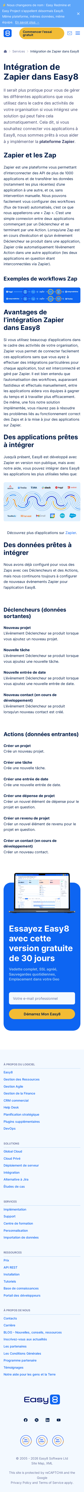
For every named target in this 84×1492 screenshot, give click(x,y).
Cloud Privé (12, 1158)
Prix (6, 1260)
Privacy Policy (21, 1482)
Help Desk (11, 1107)
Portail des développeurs (22, 1295)
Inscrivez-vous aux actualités (25, 1339)
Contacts (10, 1318)
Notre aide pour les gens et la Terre (30, 1374)
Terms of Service (51, 1482)
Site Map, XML (42, 1463)
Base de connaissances (21, 1288)
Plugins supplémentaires (22, 1121)
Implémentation (15, 1209)
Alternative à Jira (16, 1179)
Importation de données (21, 1237)
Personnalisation (16, 1230)
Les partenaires (15, 1346)
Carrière (9, 1325)
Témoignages (14, 1367)
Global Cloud (13, 1151)
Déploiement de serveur (21, 1165)
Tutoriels (10, 1281)
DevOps (10, 1128)
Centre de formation (18, 1223)
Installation (11, 1274)
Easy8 (8, 1072)
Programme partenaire (20, 1360)
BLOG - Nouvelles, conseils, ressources (33, 1332)
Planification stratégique (21, 1114)
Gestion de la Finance (19, 1093)
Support (9, 1216)
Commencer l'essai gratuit (37, 33)
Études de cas (14, 1186)
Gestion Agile (13, 1086)
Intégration (11, 1172)
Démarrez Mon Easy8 (42, 1014)
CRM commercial (16, 1100)
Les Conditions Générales (22, 1353)
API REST (10, 1267)
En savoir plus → (27, 22)
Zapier (70, 532)
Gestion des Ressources (22, 1079)
